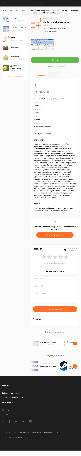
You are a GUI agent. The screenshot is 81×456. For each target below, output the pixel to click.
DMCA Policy (6, 432)
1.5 (46, 26)
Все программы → (15, 76)
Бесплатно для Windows (58, 28)
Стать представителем (55, 235)
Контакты (5, 410)
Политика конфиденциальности (45, 432)
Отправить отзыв (55, 309)
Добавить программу (10, 393)
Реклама (5, 414)
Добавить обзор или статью (13, 397)
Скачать (55, 60)
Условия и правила (21, 432)
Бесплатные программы (40, 10)
